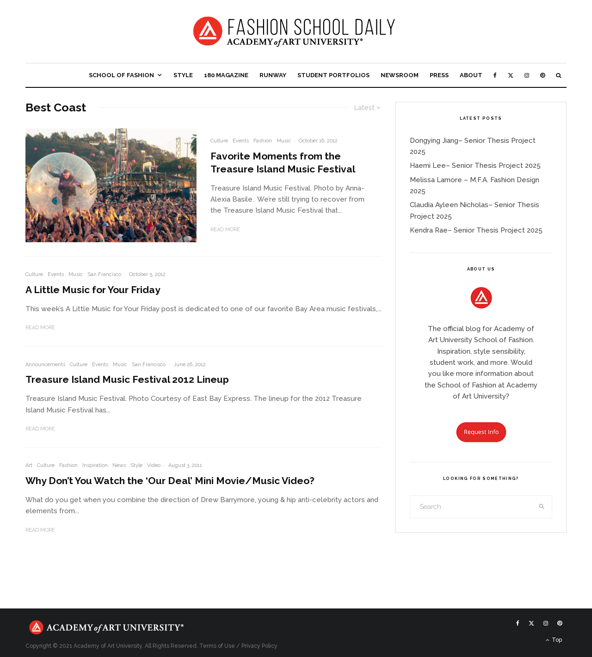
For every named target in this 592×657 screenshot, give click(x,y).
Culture (219, 141)
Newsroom (400, 75)
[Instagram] (527, 75)
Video (153, 465)
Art (28, 465)
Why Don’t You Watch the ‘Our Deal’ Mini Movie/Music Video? (169, 480)
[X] (510, 75)
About (471, 75)
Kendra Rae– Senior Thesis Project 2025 (476, 230)
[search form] (471, 507)
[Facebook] (495, 75)
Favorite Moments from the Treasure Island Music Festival (282, 162)
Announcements (45, 365)
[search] (542, 507)
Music (284, 141)
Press (439, 75)
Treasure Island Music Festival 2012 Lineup (127, 379)
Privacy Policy (259, 646)
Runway (272, 75)
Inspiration (95, 465)
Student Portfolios (333, 75)
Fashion (262, 141)
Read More (225, 230)
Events (241, 141)
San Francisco (104, 274)
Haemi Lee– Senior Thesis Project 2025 (475, 165)
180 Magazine (226, 75)
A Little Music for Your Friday (92, 289)
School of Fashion (121, 75)
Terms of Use (217, 646)
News (119, 465)
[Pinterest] (542, 75)
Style (183, 75)
